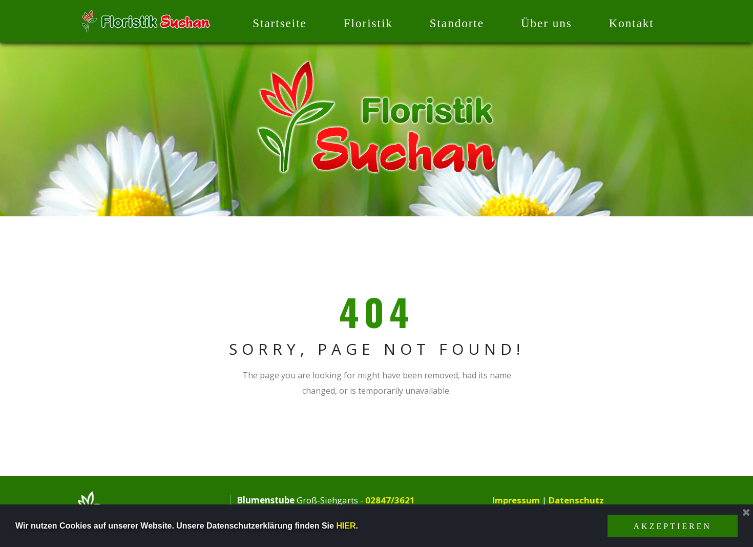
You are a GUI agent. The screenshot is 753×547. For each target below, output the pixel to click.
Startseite (280, 23)
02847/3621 (390, 500)
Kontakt (631, 23)
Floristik (368, 23)
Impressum (516, 500)
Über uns (546, 23)
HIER (345, 525)
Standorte (457, 23)
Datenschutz (577, 500)
